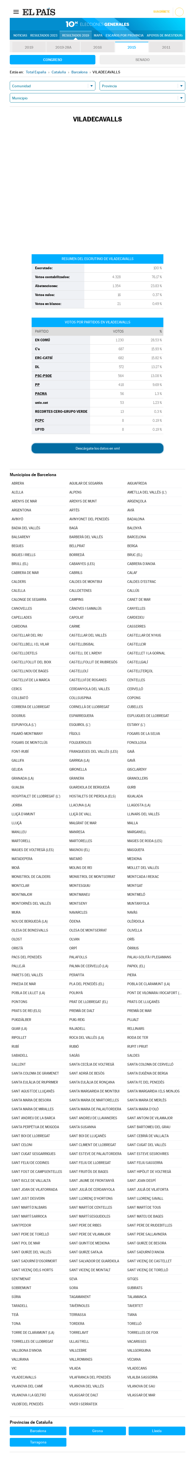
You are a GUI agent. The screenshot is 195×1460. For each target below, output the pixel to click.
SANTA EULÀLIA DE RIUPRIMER (35, 1082)
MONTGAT (135, 886)
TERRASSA (77, 1315)
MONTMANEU (79, 895)
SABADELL (20, 1055)
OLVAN (74, 939)
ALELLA (17, 492)
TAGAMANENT (80, 1297)
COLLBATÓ (20, 698)
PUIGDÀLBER (21, 1020)
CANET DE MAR (138, 600)
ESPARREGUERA (81, 716)
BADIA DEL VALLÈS (26, 528)
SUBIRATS (135, 1288)
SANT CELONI (22, 1145)
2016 (97, 47)
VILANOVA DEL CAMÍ (27, 1386)
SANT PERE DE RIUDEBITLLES (149, 1225)
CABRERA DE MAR (25, 573)
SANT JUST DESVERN (28, 1198)
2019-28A (63, 47)
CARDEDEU (135, 617)
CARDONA (19, 626)
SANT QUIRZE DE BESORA (146, 1243)
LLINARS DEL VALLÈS (143, 814)
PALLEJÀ (18, 966)
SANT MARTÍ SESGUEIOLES (89, 1216)
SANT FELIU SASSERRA (145, 1163)
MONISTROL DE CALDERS (31, 877)
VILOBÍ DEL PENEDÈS (27, 1404)
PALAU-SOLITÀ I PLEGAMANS (149, 957)
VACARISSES (137, 1342)
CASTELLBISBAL (81, 644)
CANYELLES (136, 609)
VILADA (75, 1368)
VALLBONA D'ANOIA (27, 1350)
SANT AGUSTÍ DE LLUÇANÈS (33, 1091)
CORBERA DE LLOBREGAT (31, 707)
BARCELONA (136, 537)
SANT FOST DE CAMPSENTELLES (37, 1172)
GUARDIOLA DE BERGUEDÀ (89, 787)
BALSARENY (21, 537)
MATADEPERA (22, 859)
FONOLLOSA (136, 743)
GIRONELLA (78, 769)
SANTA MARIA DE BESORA (31, 1100)
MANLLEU (19, 832)
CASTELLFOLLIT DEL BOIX (31, 662)
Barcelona (38, 1431)
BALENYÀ (134, 528)
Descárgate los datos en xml (98, 448)
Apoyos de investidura (165, 35)
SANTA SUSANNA (82, 1127)
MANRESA (77, 832)
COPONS (134, 698)
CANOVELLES (22, 609)
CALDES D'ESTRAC (141, 582)
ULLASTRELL (79, 1342)
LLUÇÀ (17, 823)
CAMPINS (76, 600)
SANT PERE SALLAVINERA (147, 1234)
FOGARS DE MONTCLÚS (30, 743)
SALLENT (19, 1064)
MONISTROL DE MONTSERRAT (92, 877)
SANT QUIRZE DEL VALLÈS (31, 1252)
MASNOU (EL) (79, 850)
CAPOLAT (76, 617)
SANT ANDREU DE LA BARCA (33, 1118)
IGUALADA (135, 796)
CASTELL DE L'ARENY (85, 653)
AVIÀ (130, 510)
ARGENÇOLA (136, 501)
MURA (16, 912)
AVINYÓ (17, 519)
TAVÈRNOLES (79, 1306)
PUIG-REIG (77, 1020)
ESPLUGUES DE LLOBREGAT (148, 716)
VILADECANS (137, 1368)
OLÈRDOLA (135, 921)
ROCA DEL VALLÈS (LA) (86, 1038)
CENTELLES (136, 680)
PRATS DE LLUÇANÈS (143, 1002)
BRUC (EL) (134, 555)
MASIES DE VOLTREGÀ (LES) (33, 850)
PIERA (131, 975)
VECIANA (134, 1359)
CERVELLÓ (135, 689)
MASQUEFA (135, 850)
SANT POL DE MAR (26, 1243)
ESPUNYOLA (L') (24, 725)
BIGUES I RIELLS (24, 555)
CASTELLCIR (136, 644)
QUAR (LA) (19, 1029)
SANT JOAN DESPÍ (141, 1181)
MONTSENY (78, 903)
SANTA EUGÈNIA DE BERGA (147, 1073)
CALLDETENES (80, 591)
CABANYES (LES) (82, 564)
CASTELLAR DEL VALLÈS (88, 635)
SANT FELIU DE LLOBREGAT (90, 1163)
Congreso (52, 60)
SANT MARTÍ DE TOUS (144, 1207)
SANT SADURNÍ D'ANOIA (145, 1252)
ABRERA (18, 483)
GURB (131, 787)
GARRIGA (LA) (79, 760)
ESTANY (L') (136, 725)
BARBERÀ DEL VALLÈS (86, 537)
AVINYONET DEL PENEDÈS (89, 519)
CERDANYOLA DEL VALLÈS (89, 689)
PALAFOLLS (78, 957)
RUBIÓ (74, 1047)
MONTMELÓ (136, 895)
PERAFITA (76, 975)
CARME (74, 626)
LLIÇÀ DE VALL (80, 814)
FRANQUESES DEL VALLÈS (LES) (93, 752)
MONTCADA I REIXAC (143, 877)
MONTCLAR (20, 886)
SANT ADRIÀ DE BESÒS (87, 1073)
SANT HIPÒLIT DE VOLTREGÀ (149, 1172)
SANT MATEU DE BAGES (145, 1216)
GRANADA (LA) (23, 778)
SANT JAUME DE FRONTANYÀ (91, 1181)
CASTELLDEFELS (24, 653)
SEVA (73, 1279)
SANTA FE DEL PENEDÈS (145, 1082)
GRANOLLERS (137, 778)
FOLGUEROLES (80, 743)
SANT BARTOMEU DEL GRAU (148, 1127)
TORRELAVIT (79, 1333)
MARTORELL (21, 841)
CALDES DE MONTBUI (85, 582)
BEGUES (18, 546)
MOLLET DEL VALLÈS (143, 868)
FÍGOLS (74, 734)
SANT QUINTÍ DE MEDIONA (89, 1243)
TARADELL (20, 1306)
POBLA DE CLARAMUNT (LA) (148, 984)
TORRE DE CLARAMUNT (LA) (33, 1333)
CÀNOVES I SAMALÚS (85, 609)
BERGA (132, 546)
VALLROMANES (80, 1359)
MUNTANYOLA (138, 903)
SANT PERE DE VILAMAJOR (89, 1234)
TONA (16, 1324)
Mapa (98, 35)
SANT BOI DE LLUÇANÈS (87, 1136)
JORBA (17, 805)
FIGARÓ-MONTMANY (27, 734)
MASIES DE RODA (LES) (144, 841)
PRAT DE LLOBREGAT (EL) (88, 1002)
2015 (132, 47)
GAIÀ (130, 752)
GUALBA (18, 787)
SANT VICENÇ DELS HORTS (32, 1270)
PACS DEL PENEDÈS (27, 957)
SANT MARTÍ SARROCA (29, 1216)
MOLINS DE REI (80, 868)
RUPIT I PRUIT (137, 1047)
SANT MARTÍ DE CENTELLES (90, 1207)
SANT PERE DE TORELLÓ (30, 1234)
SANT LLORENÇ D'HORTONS (91, 1198)
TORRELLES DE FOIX (142, 1333)
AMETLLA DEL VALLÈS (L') (147, 492)
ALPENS (75, 492)
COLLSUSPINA (80, 698)
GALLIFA (18, 760)
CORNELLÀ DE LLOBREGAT (89, 707)
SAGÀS (74, 1055)
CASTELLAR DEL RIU (27, 635)
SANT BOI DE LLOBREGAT (31, 1136)
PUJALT (133, 1020)
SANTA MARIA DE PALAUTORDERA (95, 1109)
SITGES (132, 1279)
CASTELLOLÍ (78, 671)
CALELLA (18, 591)
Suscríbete (161, 11)
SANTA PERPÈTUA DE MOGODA (35, 1127)
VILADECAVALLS (24, 1377)
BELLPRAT (77, 546)
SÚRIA (16, 1297)
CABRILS (75, 573)
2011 (166, 47)
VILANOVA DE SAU (141, 1386)
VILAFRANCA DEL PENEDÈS (90, 1377)
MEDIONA (134, 859)
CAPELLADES (22, 617)
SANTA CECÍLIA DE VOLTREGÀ (91, 1064)
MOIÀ (15, 868)
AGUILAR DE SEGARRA (86, 483)
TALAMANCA (137, 1297)
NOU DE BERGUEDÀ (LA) (30, 921)
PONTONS (19, 1002)
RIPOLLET (19, 1038)
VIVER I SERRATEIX (83, 1404)
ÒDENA (74, 921)
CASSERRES (136, 626)
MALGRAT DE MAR (82, 823)
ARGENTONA (21, 510)
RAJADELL (77, 1029)
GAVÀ (131, 760)
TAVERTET (135, 1306)
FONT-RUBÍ (20, 752)
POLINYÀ (76, 993)
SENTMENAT (21, 1279)
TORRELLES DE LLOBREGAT (32, 1342)
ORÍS (131, 939)
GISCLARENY (137, 769)
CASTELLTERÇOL (140, 671)
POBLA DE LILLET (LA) (28, 993)
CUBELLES (135, 707)
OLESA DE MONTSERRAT (88, 930)
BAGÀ (73, 528)
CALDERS (19, 582)
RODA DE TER (137, 1038)
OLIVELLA (134, 930)
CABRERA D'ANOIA (141, 564)
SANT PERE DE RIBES (85, 1225)
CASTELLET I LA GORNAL (146, 653)
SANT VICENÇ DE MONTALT (90, 1270)
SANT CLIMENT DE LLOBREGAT (92, 1145)
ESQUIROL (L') (79, 725)
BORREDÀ (76, 555)
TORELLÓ (134, 1324)
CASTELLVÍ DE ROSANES (88, 680)
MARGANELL (136, 832)
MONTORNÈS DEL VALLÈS (31, 903)
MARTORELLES (80, 841)
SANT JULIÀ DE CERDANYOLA (92, 1190)
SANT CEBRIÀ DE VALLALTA (148, 1136)
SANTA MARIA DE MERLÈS (147, 1100)
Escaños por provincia (125, 35)
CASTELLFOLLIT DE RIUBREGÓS (93, 662)
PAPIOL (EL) (136, 966)
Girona (97, 1431)
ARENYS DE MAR (24, 501)
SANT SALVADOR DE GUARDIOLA (94, 1261)
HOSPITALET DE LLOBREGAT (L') (36, 796)
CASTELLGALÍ (137, 662)
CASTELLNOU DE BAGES (30, 671)
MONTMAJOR (22, 895)
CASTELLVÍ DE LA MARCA (31, 680)
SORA (73, 1288)
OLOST (17, 939)
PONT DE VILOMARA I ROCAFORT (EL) (154, 993)
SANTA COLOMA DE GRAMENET (35, 1073)
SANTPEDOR (21, 1225)
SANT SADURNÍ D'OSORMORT (34, 1261)
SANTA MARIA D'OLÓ (143, 1109)
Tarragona (38, 1442)
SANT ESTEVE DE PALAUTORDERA (95, 1154)
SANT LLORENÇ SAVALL (145, 1198)
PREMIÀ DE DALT (82, 1011)
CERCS (17, 689)
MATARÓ (75, 859)
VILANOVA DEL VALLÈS (86, 1386)
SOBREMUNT (21, 1288)
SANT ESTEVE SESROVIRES (148, 1154)
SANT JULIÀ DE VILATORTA (147, 1190)
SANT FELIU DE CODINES (30, 1163)
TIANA (132, 1315)
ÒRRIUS (133, 948)
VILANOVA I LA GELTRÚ (29, 1395)
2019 (29, 47)
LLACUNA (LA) (80, 805)
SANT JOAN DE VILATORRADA (34, 1190)
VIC (14, 1368)
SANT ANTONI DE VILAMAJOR (150, 1118)
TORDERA (76, 1324)
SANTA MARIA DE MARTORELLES (94, 1100)
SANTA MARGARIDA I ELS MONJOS (153, 1091)
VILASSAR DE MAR (141, 1395)
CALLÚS (133, 591)
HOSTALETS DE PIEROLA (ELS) (92, 796)
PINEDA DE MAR (24, 984)
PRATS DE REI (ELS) (26, 1011)
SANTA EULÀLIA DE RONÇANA (92, 1082)
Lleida (157, 1431)
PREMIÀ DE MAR (139, 1011)
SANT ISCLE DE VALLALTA (31, 1181)
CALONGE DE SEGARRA (29, 600)
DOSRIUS (19, 716)
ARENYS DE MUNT (83, 501)
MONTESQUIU (79, 886)
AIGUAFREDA (137, 483)
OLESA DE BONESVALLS (30, 930)
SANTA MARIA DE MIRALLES (33, 1109)
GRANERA (76, 778)
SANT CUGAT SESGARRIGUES (34, 1154)
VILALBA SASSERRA (142, 1377)
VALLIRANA (20, 1359)
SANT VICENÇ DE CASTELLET (149, 1261)
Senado (142, 60)
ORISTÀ (17, 948)
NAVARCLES (78, 912)
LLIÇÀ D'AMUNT (23, 814)
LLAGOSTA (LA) (138, 805)
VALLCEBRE (78, 1350)
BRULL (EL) (20, 564)
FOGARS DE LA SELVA (143, 734)
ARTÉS (74, 510)
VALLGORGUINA (139, 1350)
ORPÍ (73, 948)
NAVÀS (132, 912)
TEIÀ (15, 1315)
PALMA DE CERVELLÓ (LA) (88, 966)
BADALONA (135, 519)
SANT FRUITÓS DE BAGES (88, 1172)
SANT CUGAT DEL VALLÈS (146, 1145)
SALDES (133, 1055)
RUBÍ (15, 1047)
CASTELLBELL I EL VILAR (30, 644)
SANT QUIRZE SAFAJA (86, 1252)
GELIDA (17, 769)
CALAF (132, 573)
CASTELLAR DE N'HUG (144, 635)
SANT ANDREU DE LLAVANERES (93, 1118)
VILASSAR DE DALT (83, 1395)
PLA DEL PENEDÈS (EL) (86, 984)
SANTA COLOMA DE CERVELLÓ (150, 1064)
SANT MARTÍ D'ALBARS (29, 1207)
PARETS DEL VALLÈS (27, 975)
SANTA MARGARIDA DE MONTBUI (94, 1091)
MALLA (132, 823)
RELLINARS (135, 1029)
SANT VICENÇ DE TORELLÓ (147, 1270)
